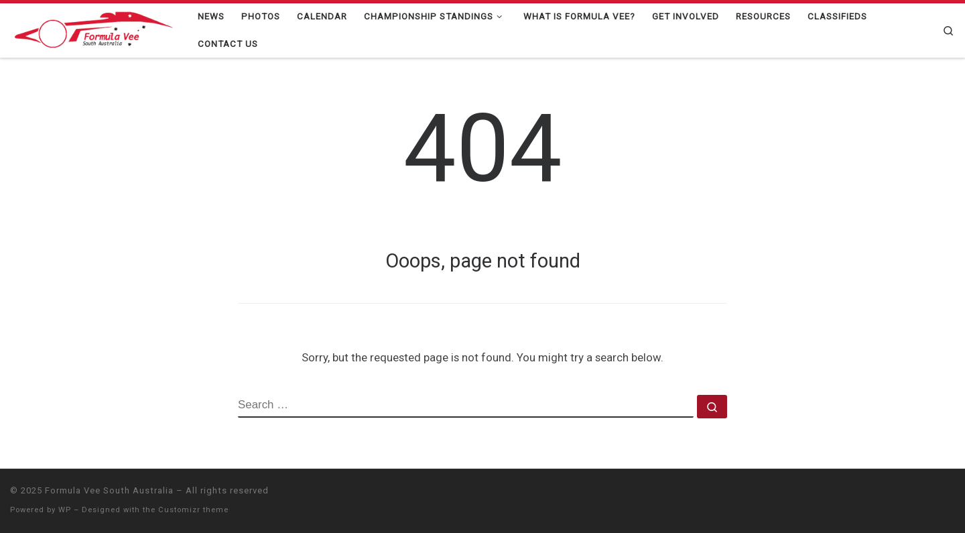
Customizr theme (193, 510)
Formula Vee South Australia (109, 490)
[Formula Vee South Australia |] (94, 29)
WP (64, 510)
